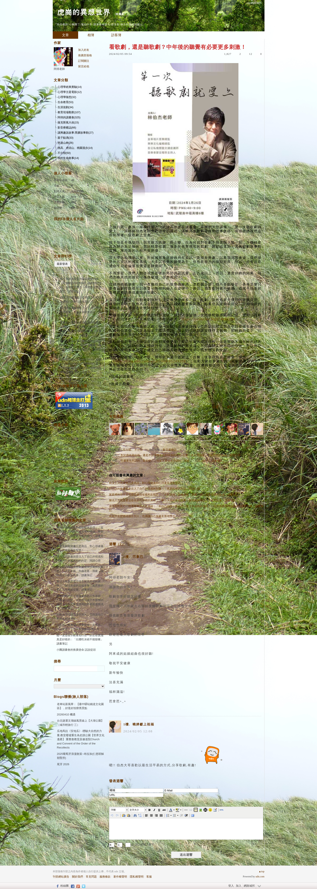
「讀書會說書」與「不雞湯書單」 (77, 432)
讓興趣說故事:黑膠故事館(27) (76, 132)
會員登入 (114, 799)
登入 (231, 885)
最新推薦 (95, 263)
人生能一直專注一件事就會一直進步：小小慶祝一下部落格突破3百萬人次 (80, 627)
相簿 (90, 35)
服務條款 (105, 876)
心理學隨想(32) (67, 97)
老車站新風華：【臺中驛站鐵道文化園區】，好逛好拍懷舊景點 (80, 706)
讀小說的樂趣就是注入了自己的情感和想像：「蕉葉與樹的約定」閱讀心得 (154, 488)
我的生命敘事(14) (68, 158)
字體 (113, 810)
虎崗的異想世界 (83, 11)
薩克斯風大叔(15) (68, 122)
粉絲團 (64, 885)
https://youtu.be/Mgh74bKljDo (208, 319)
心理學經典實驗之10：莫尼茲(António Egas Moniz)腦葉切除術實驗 (80, 447)
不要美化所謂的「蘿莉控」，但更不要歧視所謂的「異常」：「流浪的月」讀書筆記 (172, 460)
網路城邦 (249, 885)
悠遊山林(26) (65, 142)
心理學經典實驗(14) (70, 86)
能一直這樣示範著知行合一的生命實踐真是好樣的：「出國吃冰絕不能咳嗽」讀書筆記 (80, 639)
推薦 (230, 407)
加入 (238, 885)
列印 (259, 407)
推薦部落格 (85, 55)
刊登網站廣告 (61, 876)
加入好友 (83, 49)
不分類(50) (64, 153)
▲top (261, 871)
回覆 (215, 407)
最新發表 (62, 263)
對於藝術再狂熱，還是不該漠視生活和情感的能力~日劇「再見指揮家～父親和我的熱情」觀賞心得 (181, 455)
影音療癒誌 (170, 449)
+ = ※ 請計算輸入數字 (131, 844)
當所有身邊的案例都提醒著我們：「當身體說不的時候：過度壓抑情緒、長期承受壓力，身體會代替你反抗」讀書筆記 (80, 285)
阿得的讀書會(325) (69, 117)
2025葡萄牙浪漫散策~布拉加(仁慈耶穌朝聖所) (80, 756)
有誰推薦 (116, 416)
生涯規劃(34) (65, 107)
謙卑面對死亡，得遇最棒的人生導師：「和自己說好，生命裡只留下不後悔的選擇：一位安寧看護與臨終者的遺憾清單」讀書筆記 (186, 508)
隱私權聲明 (137, 876)
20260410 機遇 (66, 714)
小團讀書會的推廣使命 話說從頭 (76, 438)
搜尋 (101, 669)
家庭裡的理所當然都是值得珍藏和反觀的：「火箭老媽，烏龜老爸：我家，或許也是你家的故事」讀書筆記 (173, 494)
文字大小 (134, 810)
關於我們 (77, 876)
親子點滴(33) (65, 137)
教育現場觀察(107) (69, 112)
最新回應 (78, 263)
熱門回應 (78, 270)
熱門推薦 (95, 270)
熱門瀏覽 (62, 270)
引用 (244, 407)
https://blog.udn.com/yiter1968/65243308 (149, 361)
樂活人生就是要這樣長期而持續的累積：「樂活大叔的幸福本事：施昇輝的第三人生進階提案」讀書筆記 (172, 500)
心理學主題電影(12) (70, 92)
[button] (119, 810)
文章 (65, 35)
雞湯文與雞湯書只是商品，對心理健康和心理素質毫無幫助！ (146, 483)
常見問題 (91, 876)
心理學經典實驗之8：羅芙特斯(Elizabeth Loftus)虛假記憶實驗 (75, 467)
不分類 (127, 449)
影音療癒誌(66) (67, 127)
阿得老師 (59, 68)
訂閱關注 (83, 60)
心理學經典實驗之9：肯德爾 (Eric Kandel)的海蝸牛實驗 (77, 457)
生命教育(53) (65, 102)
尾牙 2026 (63, 764)
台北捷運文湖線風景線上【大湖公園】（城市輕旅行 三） (80, 722)
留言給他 (83, 66)
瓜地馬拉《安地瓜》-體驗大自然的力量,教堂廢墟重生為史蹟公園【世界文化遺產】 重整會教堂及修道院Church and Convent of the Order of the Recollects (81, 739)
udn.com (260, 876)
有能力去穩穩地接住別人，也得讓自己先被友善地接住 (142, 516)
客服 (149, 876)
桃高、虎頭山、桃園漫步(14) (75, 147)
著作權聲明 (120, 876)
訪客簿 (116, 35)
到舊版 (120, 14)
